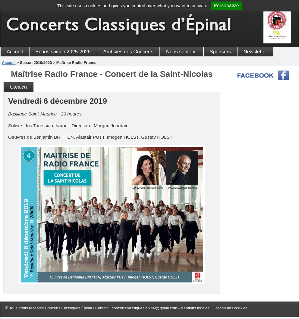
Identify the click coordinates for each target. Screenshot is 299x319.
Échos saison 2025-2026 (63, 52)
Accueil (15, 52)
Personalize (226, 5)
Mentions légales (195, 308)
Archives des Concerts (128, 52)
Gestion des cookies (229, 308)
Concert (18, 87)
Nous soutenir (181, 52)
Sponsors (220, 52)
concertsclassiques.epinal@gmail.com (144, 308)
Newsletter (255, 52)
